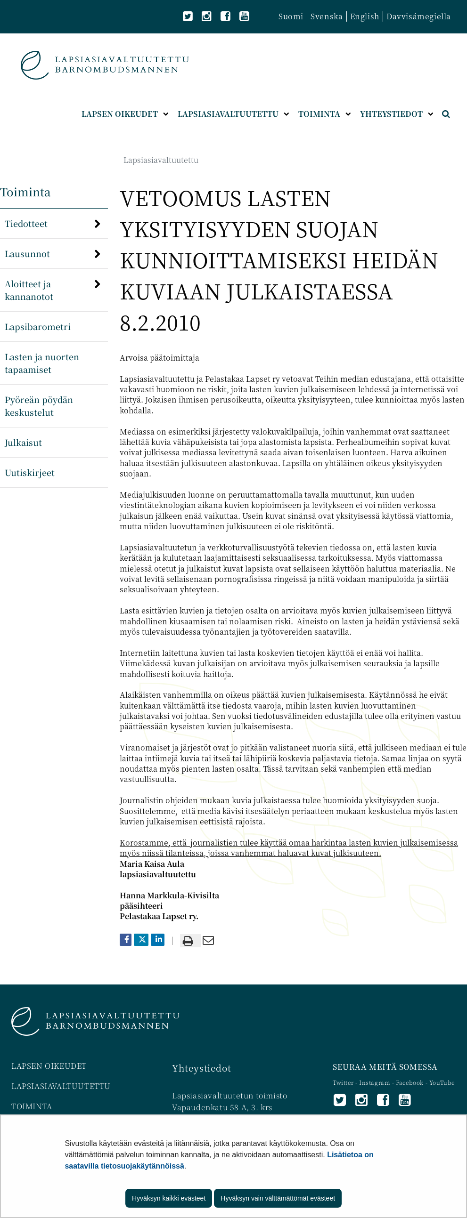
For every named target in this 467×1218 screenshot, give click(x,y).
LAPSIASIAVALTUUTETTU (61, 1086)
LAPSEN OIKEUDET (49, 1065)
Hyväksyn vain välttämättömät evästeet (278, 1198)
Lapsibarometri (38, 326)
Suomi (291, 16)
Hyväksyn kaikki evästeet (168, 1198)
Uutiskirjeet (30, 472)
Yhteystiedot (201, 1067)
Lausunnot (27, 253)
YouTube (442, 1082)
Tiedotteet (26, 223)
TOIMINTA (31, 1106)
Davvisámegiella (418, 16)
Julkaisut (23, 442)
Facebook (410, 1082)
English (364, 16)
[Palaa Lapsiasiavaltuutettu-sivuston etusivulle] (105, 65)
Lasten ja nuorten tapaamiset (42, 362)
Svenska (327, 16)
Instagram (375, 1082)
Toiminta (25, 191)
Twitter (344, 1082)
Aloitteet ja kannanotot (29, 289)
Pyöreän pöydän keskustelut (39, 405)
